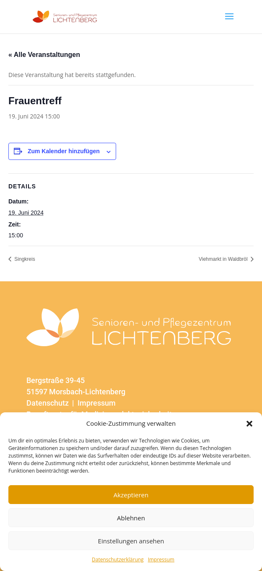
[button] (249, 423)
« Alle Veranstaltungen (44, 54)
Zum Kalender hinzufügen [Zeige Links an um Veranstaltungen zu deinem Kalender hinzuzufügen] (64, 151)
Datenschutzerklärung (118, 559)
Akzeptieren (131, 495)
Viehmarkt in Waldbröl (224, 259)
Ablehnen (131, 518)
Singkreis (24, 259)
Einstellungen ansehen (131, 541)
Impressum (161, 559)
